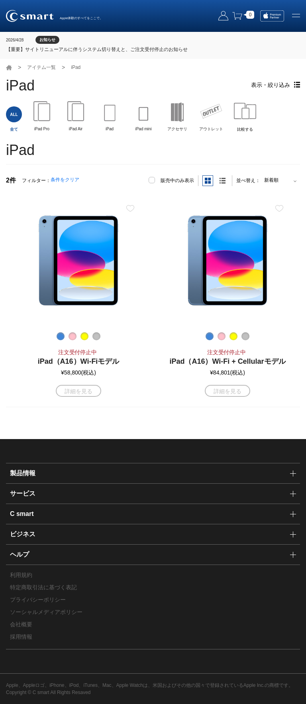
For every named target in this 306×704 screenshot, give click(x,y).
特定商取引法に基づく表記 (43, 587)
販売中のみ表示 (177, 180)
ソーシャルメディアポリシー (46, 612)
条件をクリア (65, 179)
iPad (75, 67)
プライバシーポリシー (38, 599)
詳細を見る (78, 391)
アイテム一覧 (41, 67)
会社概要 (21, 624)
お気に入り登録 (130, 208)
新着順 (271, 180)
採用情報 (21, 636)
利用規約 (21, 575)
